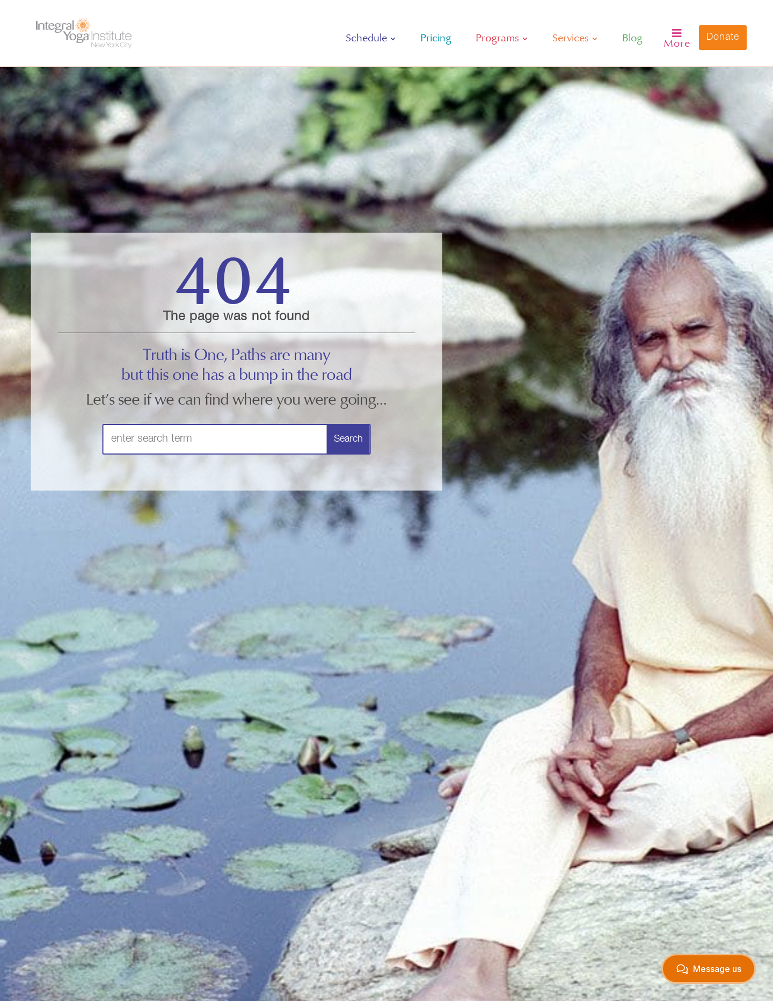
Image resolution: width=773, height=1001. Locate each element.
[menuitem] (370, 39)
